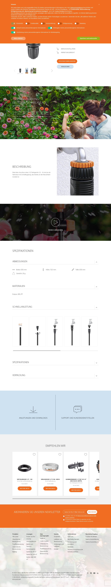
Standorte (70, 547)
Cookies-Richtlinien (91, 536)
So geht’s (19, 126)
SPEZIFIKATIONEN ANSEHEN (67, 61)
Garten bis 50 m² (31, 552)
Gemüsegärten (30, 549)
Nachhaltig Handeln (73, 539)
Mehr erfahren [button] (18, 38)
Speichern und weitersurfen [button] (88, 38)
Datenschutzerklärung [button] (76, 7)
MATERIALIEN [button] (18, 286)
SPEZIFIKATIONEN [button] (20, 362)
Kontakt (56, 549)
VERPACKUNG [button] (18, 375)
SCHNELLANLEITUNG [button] (22, 306)
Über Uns (70, 536)
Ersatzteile (57, 536)
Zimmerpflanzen (31, 541)
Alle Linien (15, 536)
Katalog (14, 552)
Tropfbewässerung (18, 544)
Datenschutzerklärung (92, 539)
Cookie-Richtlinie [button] (60, 11)
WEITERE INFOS (24, 488)
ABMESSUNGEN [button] (19, 261)
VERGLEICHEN (65, 66)
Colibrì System (44, 541)
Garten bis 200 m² (31, 554)
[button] (52, 71)
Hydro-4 (42, 538)
